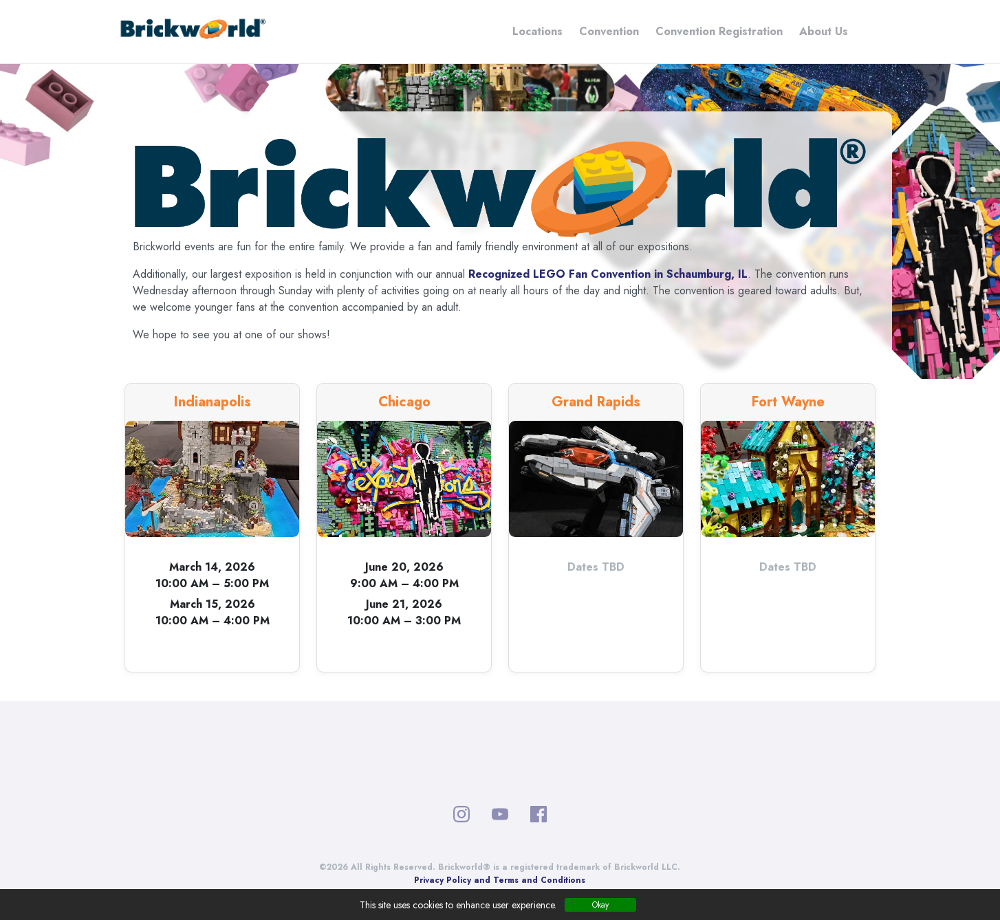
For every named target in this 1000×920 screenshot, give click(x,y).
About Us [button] (823, 31)
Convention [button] (609, 31)
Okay (600, 905)
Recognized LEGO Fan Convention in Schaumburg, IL (608, 274)
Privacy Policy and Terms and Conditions (499, 880)
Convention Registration (719, 31)
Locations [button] (537, 31)
